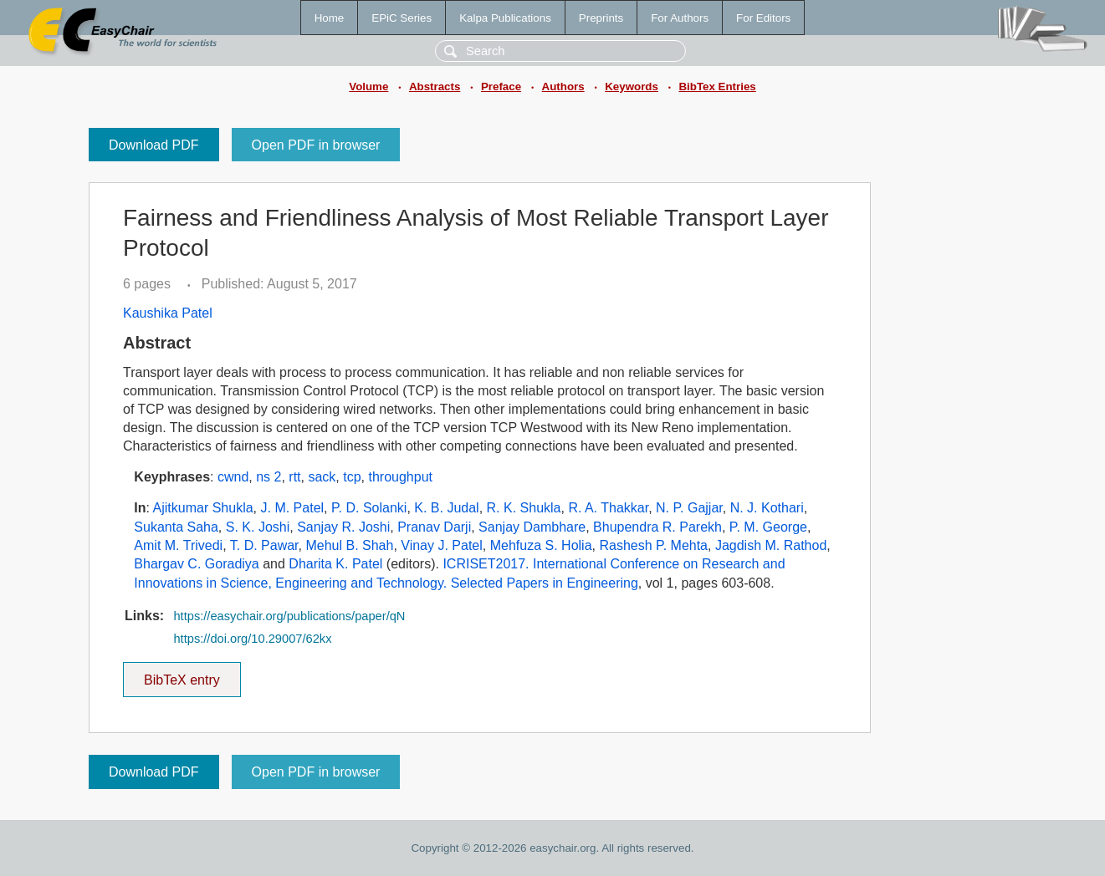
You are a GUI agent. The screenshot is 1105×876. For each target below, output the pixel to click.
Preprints (601, 18)
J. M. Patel (293, 508)
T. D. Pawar (264, 545)
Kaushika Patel (167, 313)
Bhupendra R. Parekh (657, 527)
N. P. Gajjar (689, 508)
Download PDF (154, 145)
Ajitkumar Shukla (203, 508)
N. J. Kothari (767, 508)
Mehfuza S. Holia (541, 545)
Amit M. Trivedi (178, 545)
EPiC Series (401, 18)
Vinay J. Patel (442, 545)
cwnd (232, 477)
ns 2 (268, 477)
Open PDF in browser (316, 145)
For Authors (680, 18)
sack (321, 477)
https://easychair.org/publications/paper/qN (289, 616)
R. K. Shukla (524, 508)
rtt (294, 477)
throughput (400, 477)
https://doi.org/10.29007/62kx (252, 638)
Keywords (631, 86)
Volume (368, 86)
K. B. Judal (446, 508)
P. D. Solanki (369, 508)
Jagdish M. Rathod (770, 545)
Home (330, 18)
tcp (352, 477)
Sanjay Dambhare (532, 527)
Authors (563, 86)
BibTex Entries (716, 86)
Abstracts (434, 86)
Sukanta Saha (176, 527)
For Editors (763, 18)
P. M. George (768, 527)
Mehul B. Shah (349, 545)
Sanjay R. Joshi (343, 527)
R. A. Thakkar (608, 508)
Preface (501, 86)
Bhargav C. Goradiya (196, 564)
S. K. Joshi (257, 527)
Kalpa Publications (505, 18)
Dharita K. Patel (335, 564)
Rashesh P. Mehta (653, 545)
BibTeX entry (181, 674)
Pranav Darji (434, 527)
